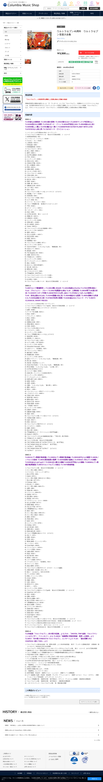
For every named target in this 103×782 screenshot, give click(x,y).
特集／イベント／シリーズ (10, 68)
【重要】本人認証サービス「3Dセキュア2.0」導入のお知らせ (20, 735)
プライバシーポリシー (42, 773)
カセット (7, 47)
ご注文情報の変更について (10, 764)
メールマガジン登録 (55, 756)
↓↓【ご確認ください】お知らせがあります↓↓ (51, 18)
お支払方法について (8, 759)
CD (6, 32)
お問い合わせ (86, 773)
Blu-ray (7, 39)
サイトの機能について (30, 764)
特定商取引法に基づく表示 (60, 773)
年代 (92, 13)
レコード (7, 43)
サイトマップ (75, 773)
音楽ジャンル (27, 13)
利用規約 (29, 773)
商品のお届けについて (9, 761)
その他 (7, 55)
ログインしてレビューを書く (89, 701)
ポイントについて (29, 756)
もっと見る (97, 740)
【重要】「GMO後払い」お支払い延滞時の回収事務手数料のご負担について (24, 725)
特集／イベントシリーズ (75, 13)
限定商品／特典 (59, 13)
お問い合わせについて (30, 766)
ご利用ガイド (7, 753)
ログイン (39, 697)
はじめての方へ (7, 756)
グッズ (7, 51)
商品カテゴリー (11, 13)
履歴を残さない (94, 712)
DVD (6, 35)
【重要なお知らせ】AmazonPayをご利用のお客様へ (18, 730)
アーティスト (43, 13)
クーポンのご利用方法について (32, 759)
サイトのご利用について (30, 761)
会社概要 (19, 773)
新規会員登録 (53, 753)
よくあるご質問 (53, 759)
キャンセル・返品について (10, 766)
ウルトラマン (61, 38)
